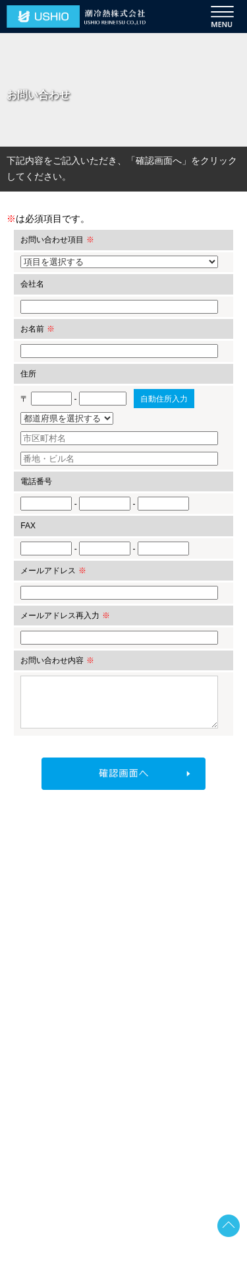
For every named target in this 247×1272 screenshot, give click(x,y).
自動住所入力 (164, 399)
